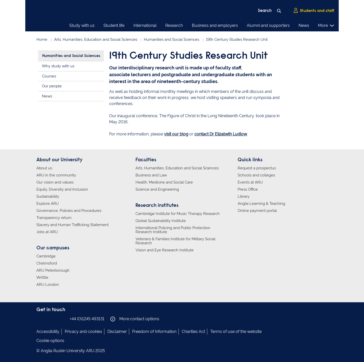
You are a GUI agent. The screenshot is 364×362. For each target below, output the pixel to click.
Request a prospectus (257, 168)
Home (41, 39)
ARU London (47, 284)
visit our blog (176, 134)
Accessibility (47, 331)
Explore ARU (47, 203)
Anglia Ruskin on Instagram (47, 318)
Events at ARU (250, 182)
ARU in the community (56, 175)
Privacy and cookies (83, 331)
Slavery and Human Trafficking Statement (72, 225)
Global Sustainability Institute (160, 220)
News (304, 25)
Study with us (82, 25)
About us (44, 168)
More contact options (134, 318)
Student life (113, 25)
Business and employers (215, 25)
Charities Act (193, 331)
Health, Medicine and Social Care (164, 182)
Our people (52, 86)
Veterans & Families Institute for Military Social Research (175, 241)
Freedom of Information (154, 331)
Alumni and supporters (268, 25)
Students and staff (313, 10)
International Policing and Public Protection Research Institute (172, 230)
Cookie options (50, 340)
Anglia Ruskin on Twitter (55, 318)
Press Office (248, 189)
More (326, 25)
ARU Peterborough (53, 270)
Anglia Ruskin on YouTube (62, 318)
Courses (49, 76)
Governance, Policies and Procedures (68, 210)
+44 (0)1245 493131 (87, 318)
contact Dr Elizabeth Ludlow (220, 134)
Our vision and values (55, 182)
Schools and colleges (256, 175)
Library (243, 196)
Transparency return (54, 217)
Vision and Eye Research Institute (164, 250)
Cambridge (46, 256)
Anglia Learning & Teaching (261, 203)
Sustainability (47, 196)
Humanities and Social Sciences (171, 39)
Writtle (42, 277)
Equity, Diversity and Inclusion (62, 189)
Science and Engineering (157, 189)
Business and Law (151, 175)
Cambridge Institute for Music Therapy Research (177, 213)
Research (174, 25)
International (144, 25)
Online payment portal (257, 210)
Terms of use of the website (236, 331)
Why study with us (58, 66)
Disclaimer (117, 331)
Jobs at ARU (47, 232)
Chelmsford (46, 263)
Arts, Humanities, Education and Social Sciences (95, 39)
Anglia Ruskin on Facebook (39, 318)
